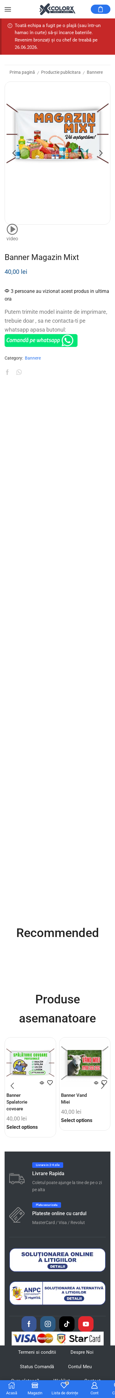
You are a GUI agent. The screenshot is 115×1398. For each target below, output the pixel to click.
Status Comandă (37, 1366)
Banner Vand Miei (74, 1099)
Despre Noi (82, 1352)
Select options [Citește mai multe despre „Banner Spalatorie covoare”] (22, 1127)
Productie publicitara (61, 72)
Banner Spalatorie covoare (16, 1102)
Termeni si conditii (37, 1352)
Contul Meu (80, 1366)
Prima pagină (22, 72)
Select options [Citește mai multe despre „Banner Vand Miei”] (76, 1120)
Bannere (95, 72)
